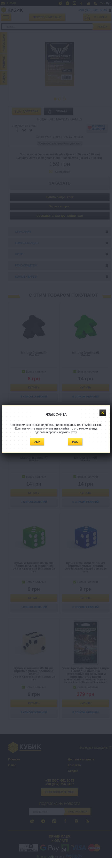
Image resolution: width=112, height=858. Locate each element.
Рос (75, 441)
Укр (37, 441)
